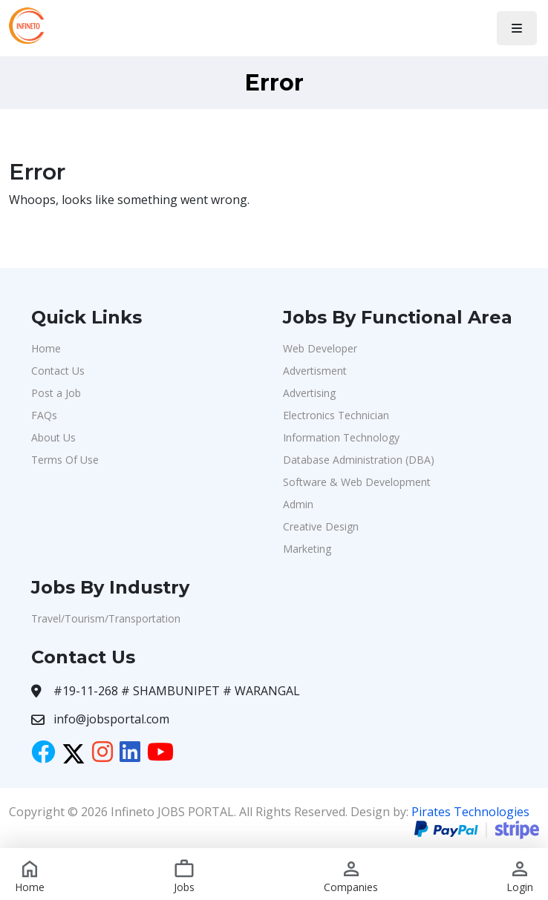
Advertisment (315, 371)
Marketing (307, 549)
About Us (53, 437)
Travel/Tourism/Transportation (105, 618)
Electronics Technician (336, 415)
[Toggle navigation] (517, 28)
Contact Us (58, 371)
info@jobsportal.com (111, 719)
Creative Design (321, 526)
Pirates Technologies (470, 812)
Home (46, 348)
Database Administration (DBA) (358, 460)
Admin (298, 504)
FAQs (44, 415)
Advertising (309, 393)
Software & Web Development (357, 482)
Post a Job (56, 393)
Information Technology (341, 437)
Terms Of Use (65, 460)
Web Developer (320, 348)
